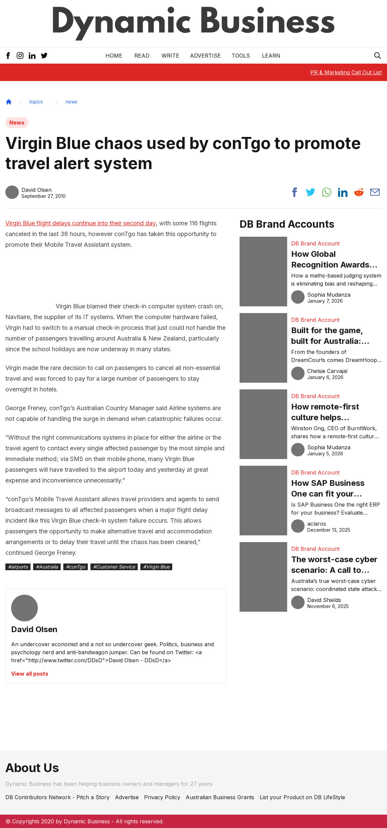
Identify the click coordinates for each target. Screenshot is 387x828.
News (16, 122)
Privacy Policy (162, 797)
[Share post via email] (375, 192)
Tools (241, 55)
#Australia (47, 567)
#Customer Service (114, 567)
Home (114, 55)
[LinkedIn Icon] (32, 55)
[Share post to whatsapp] (326, 192)
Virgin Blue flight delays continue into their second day (80, 223)
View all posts (29, 673)
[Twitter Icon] (44, 55)
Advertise (205, 55)
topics (36, 101)
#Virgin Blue (156, 567)
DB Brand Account (315, 243)
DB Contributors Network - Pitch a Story (57, 797)
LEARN (271, 55)
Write (170, 55)
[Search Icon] (378, 56)
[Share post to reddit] (359, 192)
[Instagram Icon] (20, 55)
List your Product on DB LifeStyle (302, 797)
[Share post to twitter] (310, 192)
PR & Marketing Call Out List (346, 72)
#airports (18, 567)
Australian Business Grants (220, 797)
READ (141, 55)
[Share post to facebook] (294, 192)
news (71, 101)
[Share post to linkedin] (342, 192)
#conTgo (75, 567)
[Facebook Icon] (8, 55)
